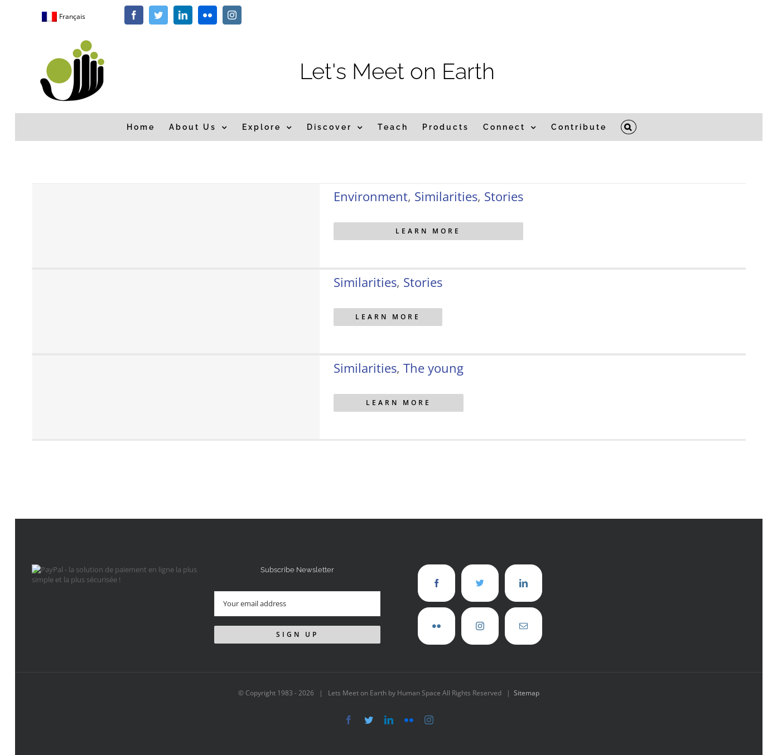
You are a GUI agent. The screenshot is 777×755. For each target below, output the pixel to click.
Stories (503, 196)
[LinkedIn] (523, 583)
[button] (628, 127)
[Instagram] (480, 626)
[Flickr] (436, 626)
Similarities (445, 196)
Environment (371, 196)
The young (433, 367)
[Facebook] (436, 583)
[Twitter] (480, 583)
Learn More (428, 231)
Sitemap (526, 693)
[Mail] (523, 626)
